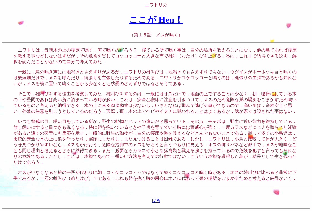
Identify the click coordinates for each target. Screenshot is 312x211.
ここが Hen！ (156, 20)
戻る (156, 200)
